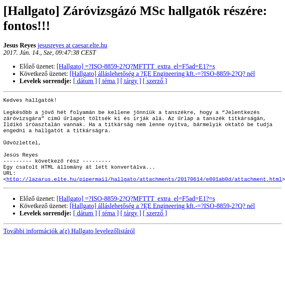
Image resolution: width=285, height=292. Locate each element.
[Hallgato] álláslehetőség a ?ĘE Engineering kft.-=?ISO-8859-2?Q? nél (162, 73)
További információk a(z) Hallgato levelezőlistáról (69, 248)
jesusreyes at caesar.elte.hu (72, 45)
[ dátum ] (85, 80)
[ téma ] (109, 80)
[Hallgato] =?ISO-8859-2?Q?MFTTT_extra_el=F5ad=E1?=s (136, 66)
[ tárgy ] (131, 80)
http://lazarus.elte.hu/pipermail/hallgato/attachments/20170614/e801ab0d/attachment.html (144, 196)
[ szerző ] (155, 80)
